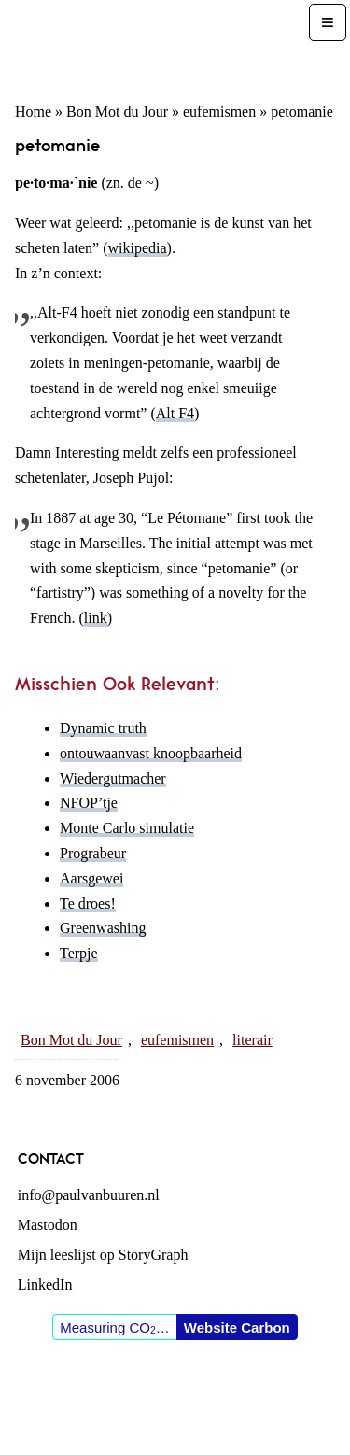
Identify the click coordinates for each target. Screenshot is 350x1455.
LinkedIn (45, 1285)
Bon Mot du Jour (117, 112)
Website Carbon (237, 1327)
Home (33, 112)
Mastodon (47, 1225)
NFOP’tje (89, 803)
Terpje (79, 953)
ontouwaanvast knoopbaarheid (151, 753)
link (95, 618)
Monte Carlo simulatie (127, 828)
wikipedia (137, 248)
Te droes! (88, 903)
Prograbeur (93, 853)
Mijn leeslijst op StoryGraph (103, 1255)
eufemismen (219, 112)
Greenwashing (103, 928)
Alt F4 (175, 413)
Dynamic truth (103, 728)
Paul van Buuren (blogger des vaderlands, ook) (156, 43)
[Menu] (327, 22)
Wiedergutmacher (113, 778)
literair (252, 1040)
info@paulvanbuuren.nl (89, 1195)
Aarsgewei (91, 878)
